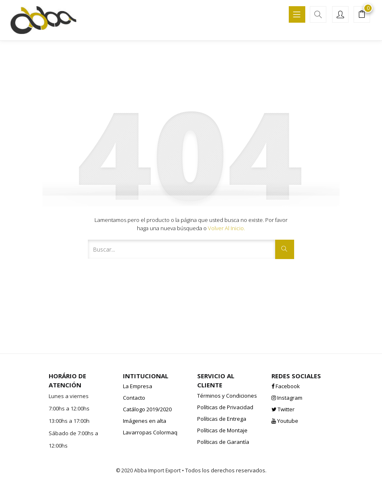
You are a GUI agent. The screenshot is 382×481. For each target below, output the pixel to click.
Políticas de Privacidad (225, 407)
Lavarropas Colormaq (150, 432)
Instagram (286, 397)
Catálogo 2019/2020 (147, 409)
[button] (361, 15)
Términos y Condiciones (227, 395)
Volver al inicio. (226, 228)
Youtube (284, 420)
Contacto (134, 397)
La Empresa (137, 386)
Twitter (283, 409)
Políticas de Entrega (221, 418)
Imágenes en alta (144, 420)
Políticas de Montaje (222, 430)
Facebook (285, 386)
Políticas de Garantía (223, 442)
